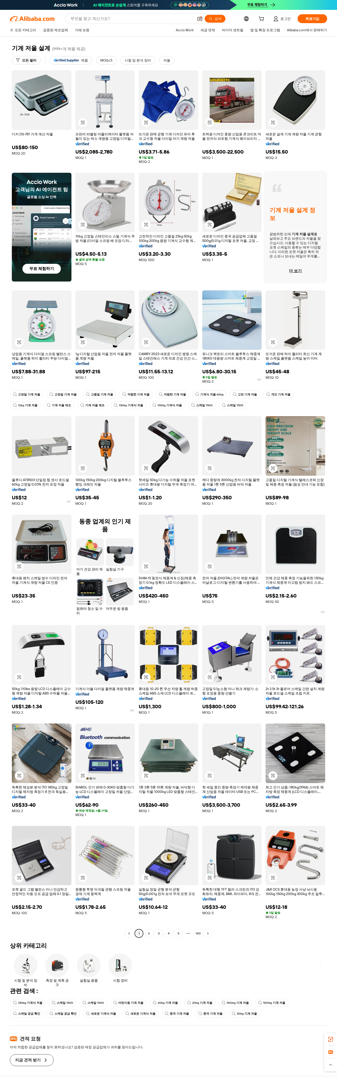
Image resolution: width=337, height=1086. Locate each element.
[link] (330, 1039)
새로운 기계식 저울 (101, 1014)
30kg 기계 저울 (244, 1014)
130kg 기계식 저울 (128, 405)
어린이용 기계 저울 (128, 1003)
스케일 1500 (202, 405)
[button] (200, 19)
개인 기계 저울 (278, 394)
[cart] (262, 19)
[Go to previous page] (129, 933)
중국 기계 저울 (177, 1014)
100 (198, 933)
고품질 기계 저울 (99, 394)
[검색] (215, 19)
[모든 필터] (26, 60)
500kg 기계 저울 (235, 1003)
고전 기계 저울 (245, 394)
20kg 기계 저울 (165, 1003)
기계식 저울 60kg (209, 394)
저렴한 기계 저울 (136, 394)
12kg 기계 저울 (25, 405)
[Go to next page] (207, 933)
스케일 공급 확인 (26, 1014)
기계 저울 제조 (59, 405)
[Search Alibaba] (131, 18)
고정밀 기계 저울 (26, 394)
